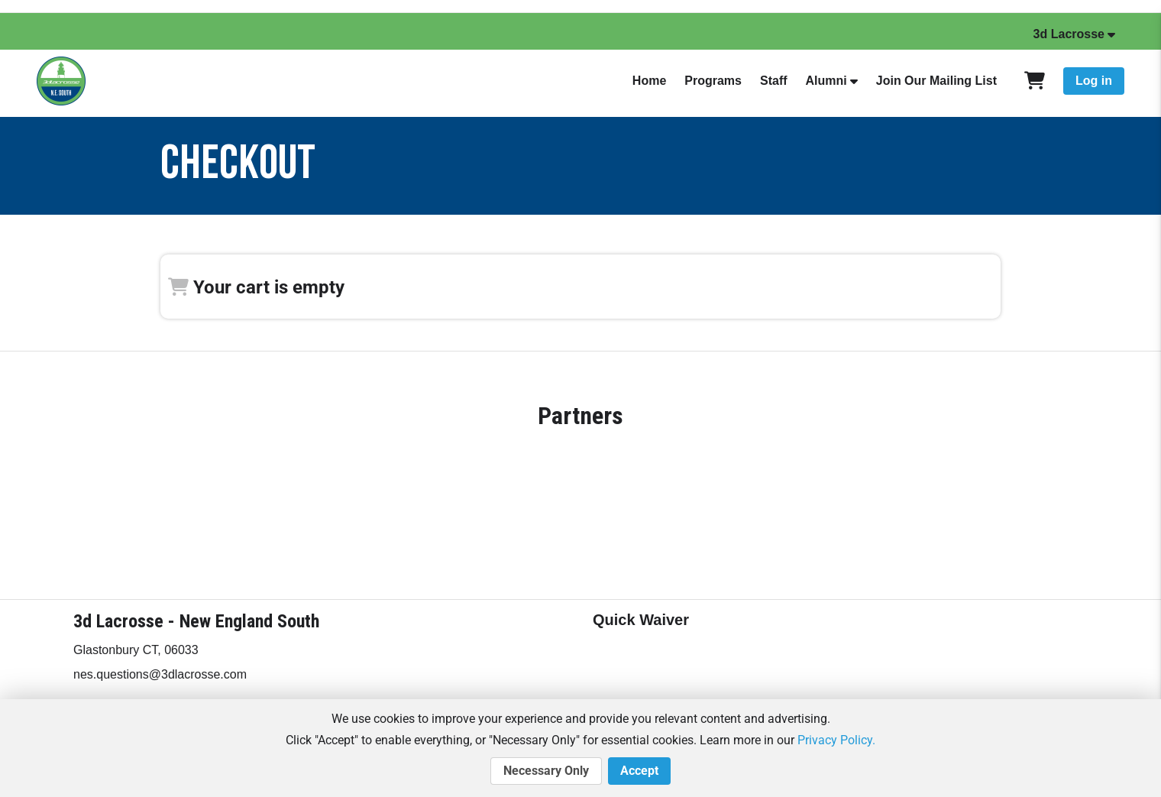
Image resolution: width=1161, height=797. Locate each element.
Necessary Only (546, 771)
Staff (773, 80)
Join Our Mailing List (936, 80)
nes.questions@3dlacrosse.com (160, 674)
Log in (1093, 80)
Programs (713, 80)
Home (649, 80)
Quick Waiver (641, 619)
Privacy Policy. (836, 740)
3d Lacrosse (1068, 34)
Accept (639, 771)
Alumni (826, 80)
